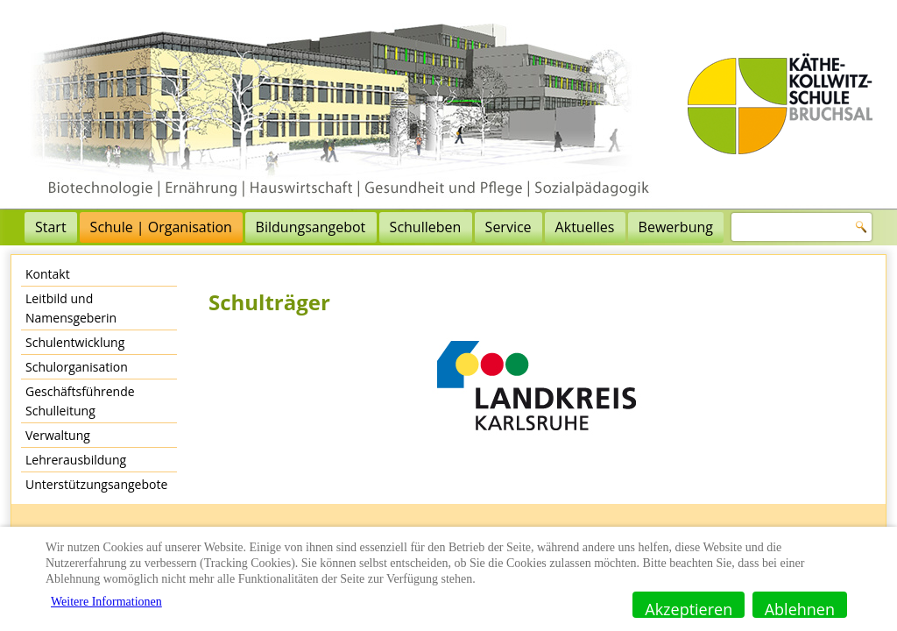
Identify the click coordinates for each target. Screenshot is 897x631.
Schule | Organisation (161, 227)
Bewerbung (676, 227)
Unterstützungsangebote (96, 484)
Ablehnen (800, 608)
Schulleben (426, 227)
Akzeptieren (688, 608)
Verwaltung (57, 435)
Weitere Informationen (106, 601)
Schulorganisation (76, 366)
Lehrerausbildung (75, 459)
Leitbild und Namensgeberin (71, 308)
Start (51, 227)
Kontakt (47, 274)
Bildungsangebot (311, 227)
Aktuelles (585, 227)
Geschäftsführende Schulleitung (80, 401)
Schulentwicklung (74, 342)
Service (508, 227)
